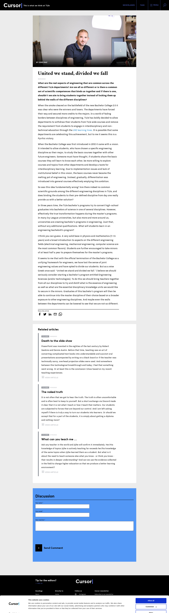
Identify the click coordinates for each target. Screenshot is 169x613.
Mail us (39, 583)
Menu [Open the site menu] (154, 5)
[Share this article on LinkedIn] (132, 25)
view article (51, 377)
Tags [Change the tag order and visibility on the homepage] (142, 5)
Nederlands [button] (129, 5)
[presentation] (51, 537)
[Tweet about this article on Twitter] (132, 21)
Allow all (151, 595)
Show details (33, 609)
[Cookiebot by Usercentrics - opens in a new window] (14, 608)
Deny (151, 607)
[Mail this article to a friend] (132, 30)
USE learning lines (82, 130)
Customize (151, 601)
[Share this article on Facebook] (132, 17)
